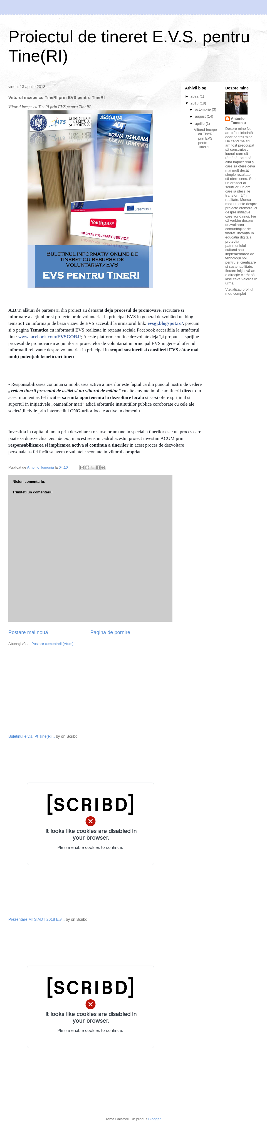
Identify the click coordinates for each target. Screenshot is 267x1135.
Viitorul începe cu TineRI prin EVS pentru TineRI (205, 138)
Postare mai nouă (28, 632)
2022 (195, 96)
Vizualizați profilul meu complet (239, 291)
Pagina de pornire (110, 632)
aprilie (200, 123)
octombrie (203, 109)
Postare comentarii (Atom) (52, 644)
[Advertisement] (50, 689)
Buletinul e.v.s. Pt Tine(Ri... (31, 736)
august (201, 116)
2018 (195, 103)
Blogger (154, 1119)
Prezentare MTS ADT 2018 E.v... (36, 919)
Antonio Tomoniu (238, 120)
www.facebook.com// (49, 336)
